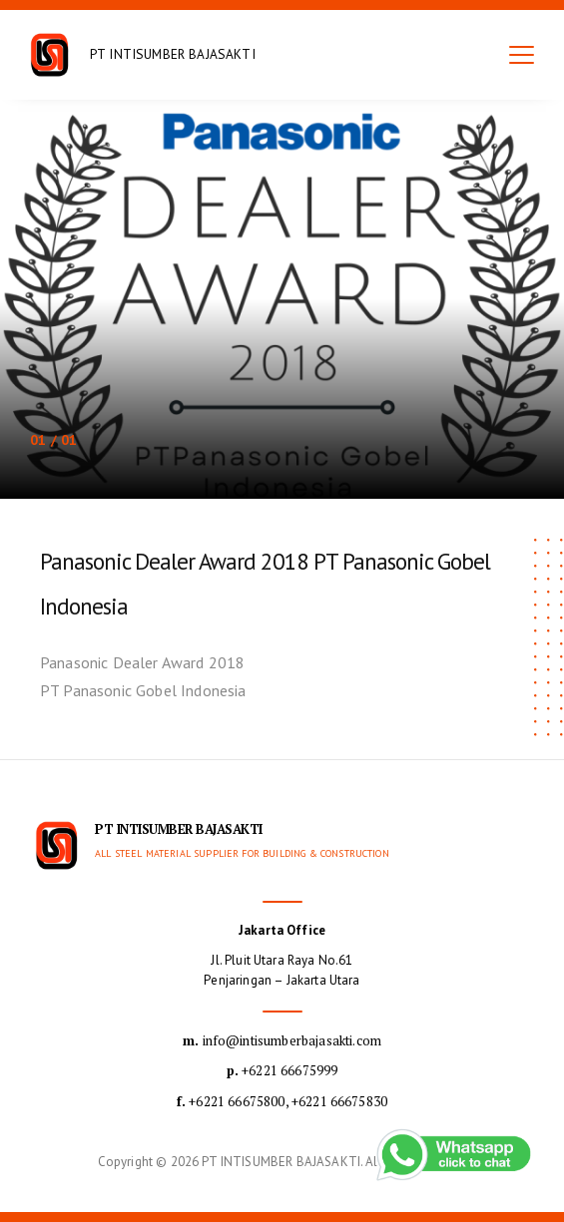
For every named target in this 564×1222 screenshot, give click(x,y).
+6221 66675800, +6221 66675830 (282, 1101)
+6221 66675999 (282, 1070)
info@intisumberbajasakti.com (282, 1040)
